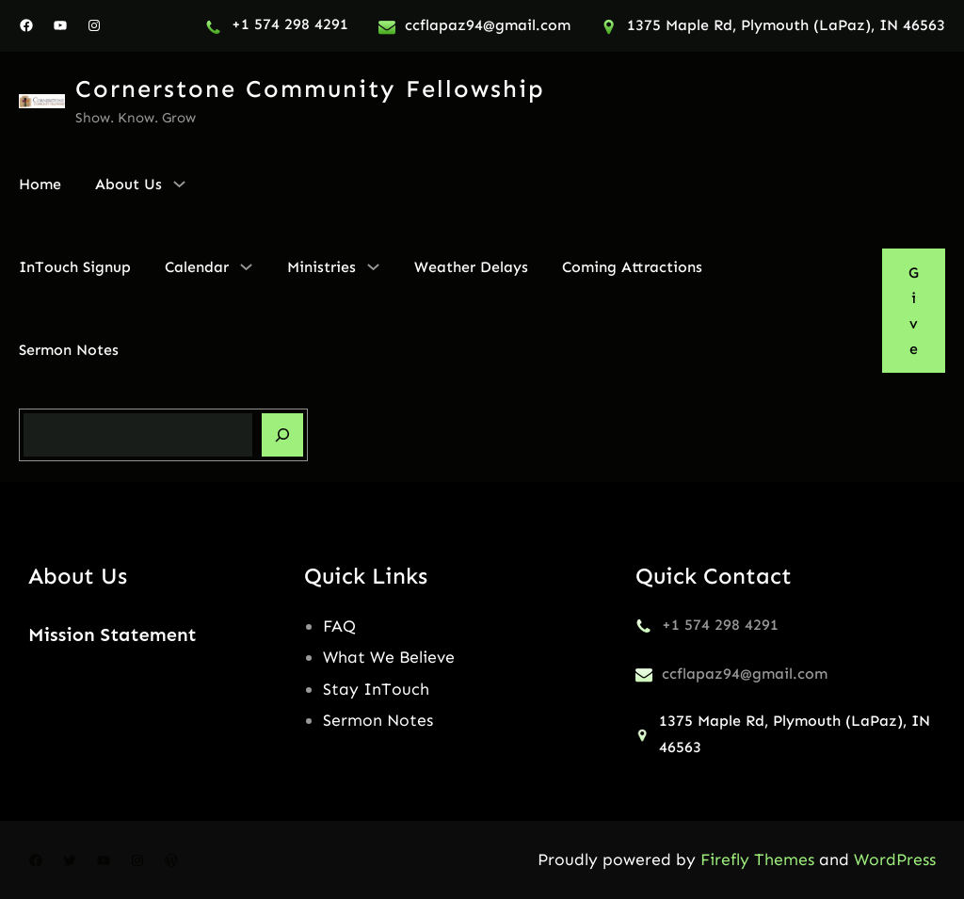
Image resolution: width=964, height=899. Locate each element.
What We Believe (389, 657)
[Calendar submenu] (246, 266)
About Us (77, 575)
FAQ (339, 626)
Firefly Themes (757, 859)
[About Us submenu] (179, 183)
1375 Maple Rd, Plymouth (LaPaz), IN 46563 (786, 25)
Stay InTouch (376, 689)
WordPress (895, 859)
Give (913, 311)
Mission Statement (112, 634)
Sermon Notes (378, 720)
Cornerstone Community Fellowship (310, 89)
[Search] (282, 435)
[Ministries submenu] (373, 266)
